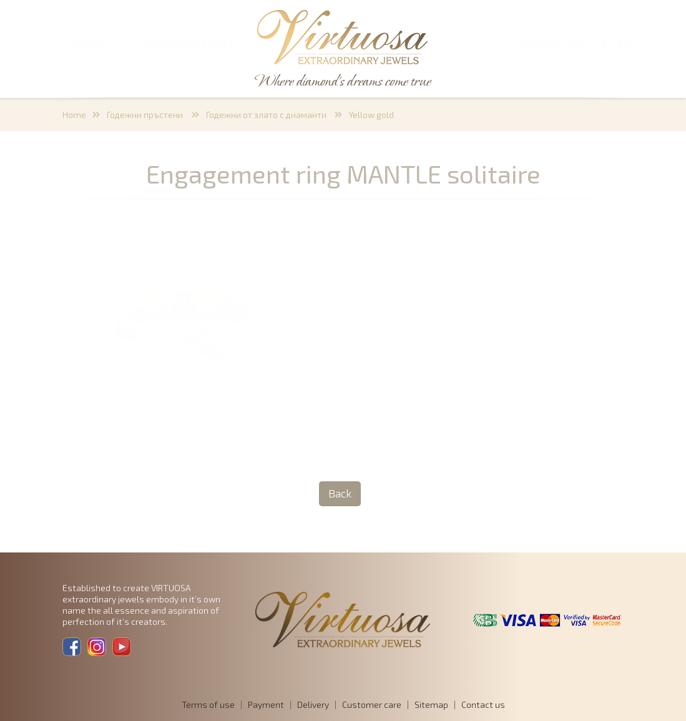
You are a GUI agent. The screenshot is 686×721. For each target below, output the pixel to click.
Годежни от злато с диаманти (267, 114)
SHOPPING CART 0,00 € (188, 44)
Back (339, 493)
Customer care (371, 704)
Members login (554, 44)
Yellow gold (371, 114)
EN (624, 44)
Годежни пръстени (146, 114)
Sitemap (431, 704)
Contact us (483, 704)
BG (608, 44)
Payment (266, 704)
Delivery (313, 704)
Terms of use (208, 704)
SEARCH (87, 44)
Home (74, 114)
